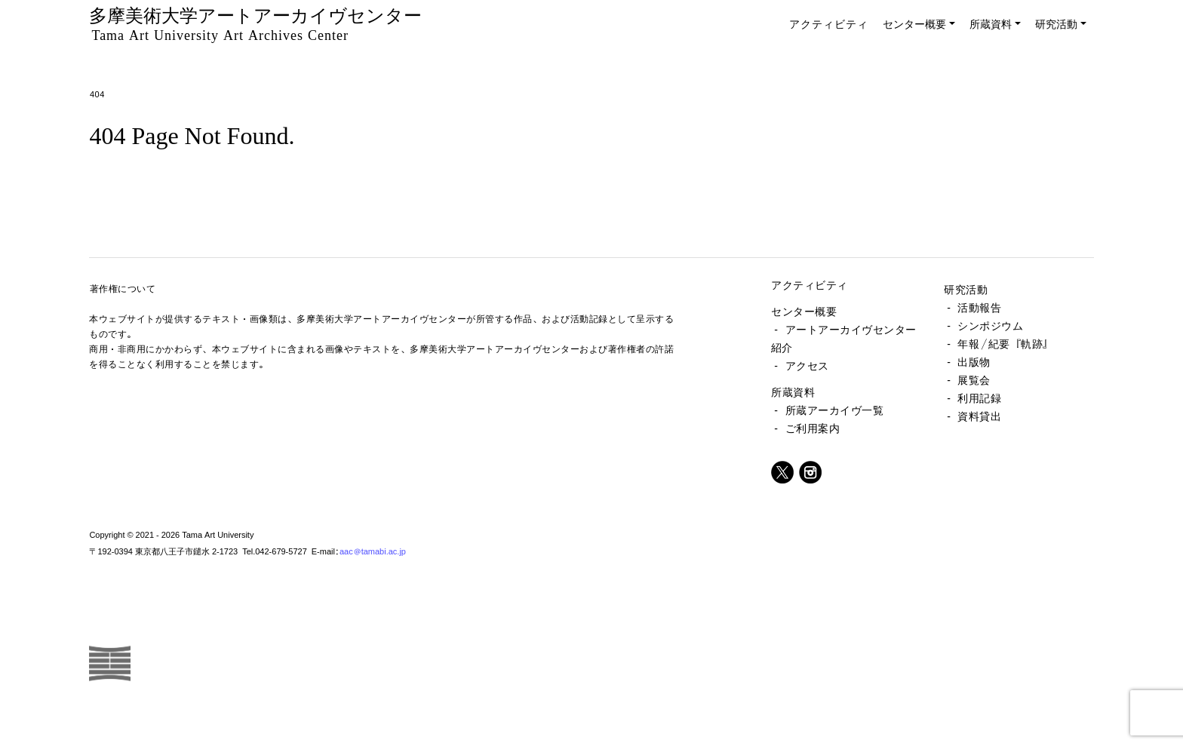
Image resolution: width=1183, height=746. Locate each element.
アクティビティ (828, 23)
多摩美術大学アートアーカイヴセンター (255, 24)
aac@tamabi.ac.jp (373, 551)
